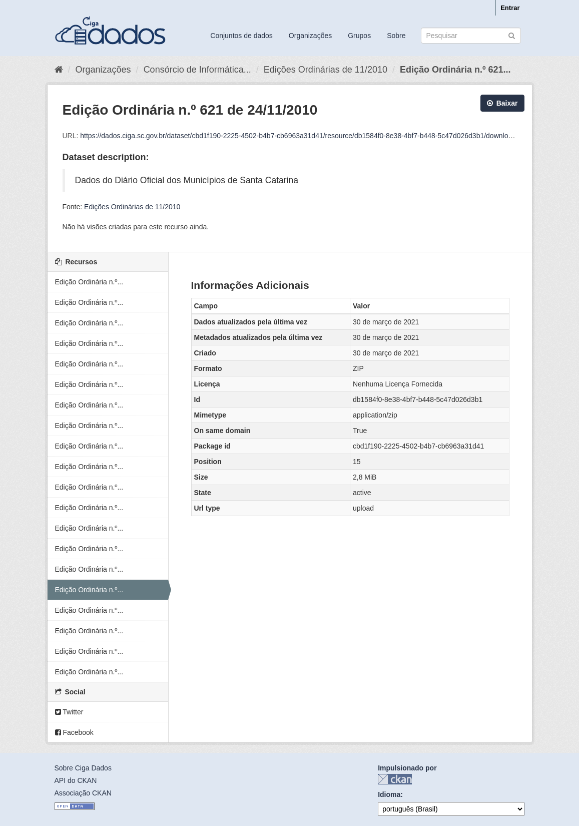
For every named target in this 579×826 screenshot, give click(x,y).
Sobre (396, 36)
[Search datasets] (471, 36)
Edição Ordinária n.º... (89, 282)
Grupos (359, 36)
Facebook (74, 732)
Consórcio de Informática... (197, 70)
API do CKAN (76, 780)
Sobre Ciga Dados (83, 768)
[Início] (59, 70)
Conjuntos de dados (241, 36)
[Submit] (511, 35)
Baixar (502, 103)
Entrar (509, 8)
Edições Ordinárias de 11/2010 (325, 70)
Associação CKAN (83, 793)
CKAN (395, 779)
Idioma (389, 794)
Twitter (69, 712)
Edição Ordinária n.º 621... (455, 70)
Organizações (310, 36)
